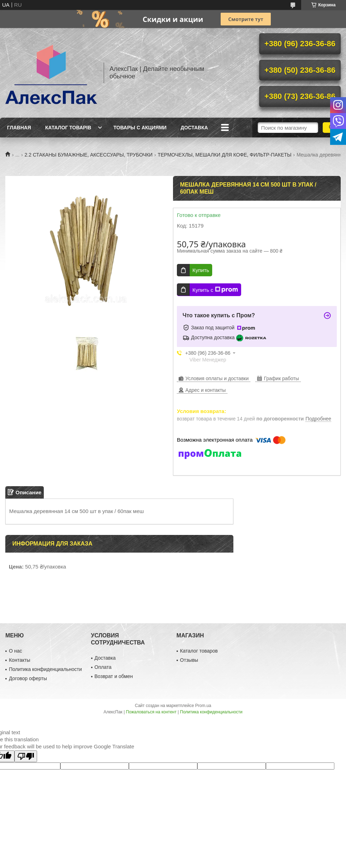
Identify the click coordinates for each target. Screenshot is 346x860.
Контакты (19, 660)
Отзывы (189, 660)
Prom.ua (203, 705)
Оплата (103, 667)
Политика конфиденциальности (45, 669)
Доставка (194, 127)
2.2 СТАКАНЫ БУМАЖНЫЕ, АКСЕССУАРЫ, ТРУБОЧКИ (89, 155)
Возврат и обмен (114, 676)
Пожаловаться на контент (151, 711)
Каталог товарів (68, 127)
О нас (15, 651)
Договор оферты (28, 678)
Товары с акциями (139, 127)
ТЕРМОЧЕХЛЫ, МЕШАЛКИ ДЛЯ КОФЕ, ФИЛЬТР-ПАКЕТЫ (225, 155)
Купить (200, 270)
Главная (19, 127)
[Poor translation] (25, 756)
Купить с (215, 290)
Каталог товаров (199, 651)
